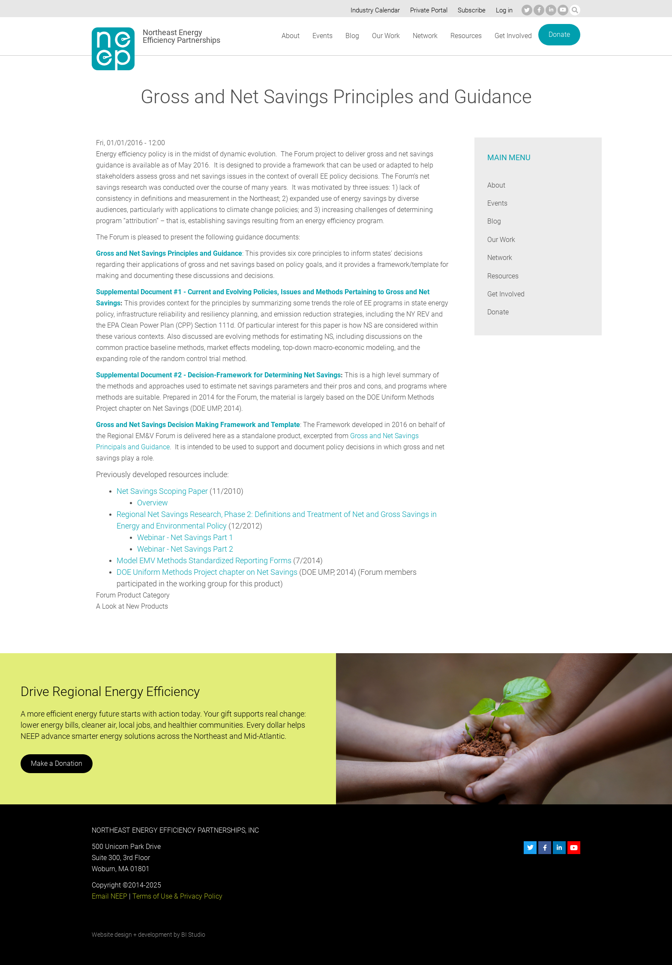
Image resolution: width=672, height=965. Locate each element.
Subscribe (470, 10)
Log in (503, 10)
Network (424, 36)
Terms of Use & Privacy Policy (176, 896)
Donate (559, 34)
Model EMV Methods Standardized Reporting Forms (204, 560)
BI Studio (193, 934)
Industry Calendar (373, 10)
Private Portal (427, 10)
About (290, 36)
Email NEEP (109, 896)
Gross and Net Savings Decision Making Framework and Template (197, 425)
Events (322, 36)
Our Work (385, 36)
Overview (152, 502)
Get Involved (513, 36)
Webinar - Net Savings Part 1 (185, 537)
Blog (351, 36)
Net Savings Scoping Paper (162, 491)
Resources (466, 36)
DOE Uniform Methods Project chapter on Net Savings (207, 572)
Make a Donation (56, 763)
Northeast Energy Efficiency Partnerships (182, 36)
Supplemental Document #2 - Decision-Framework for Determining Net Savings (218, 375)
